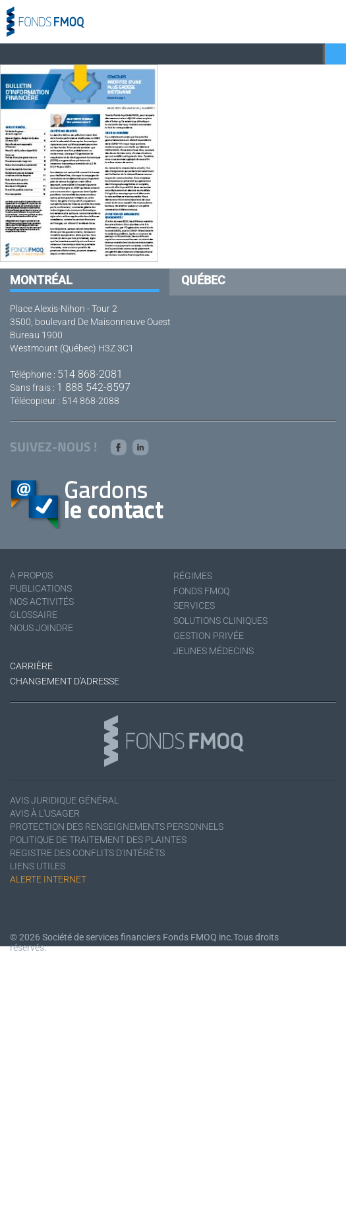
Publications (41, 588)
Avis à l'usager (45, 813)
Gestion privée (208, 635)
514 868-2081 (90, 374)
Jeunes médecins (213, 651)
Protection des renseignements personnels (116, 826)
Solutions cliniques (220, 620)
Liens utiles (37, 866)
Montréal (41, 280)
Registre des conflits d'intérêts (87, 853)
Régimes (192, 576)
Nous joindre (41, 628)
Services (194, 605)
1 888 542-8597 (93, 387)
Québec (203, 280)
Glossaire (33, 614)
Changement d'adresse (64, 681)
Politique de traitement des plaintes (98, 839)
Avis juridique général (64, 800)
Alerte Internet (48, 879)
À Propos (31, 575)
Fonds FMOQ (201, 591)
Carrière (31, 666)
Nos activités (42, 601)
